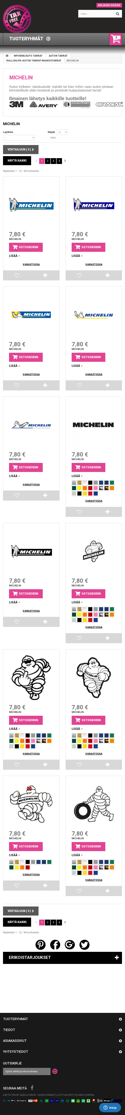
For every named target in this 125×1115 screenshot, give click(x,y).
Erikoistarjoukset (30, 957)
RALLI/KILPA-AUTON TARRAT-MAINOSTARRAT (33, 60)
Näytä (51, 132)
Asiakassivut (15, 1041)
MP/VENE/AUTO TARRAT (28, 55)
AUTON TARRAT (58, 55)
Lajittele (8, 132)
